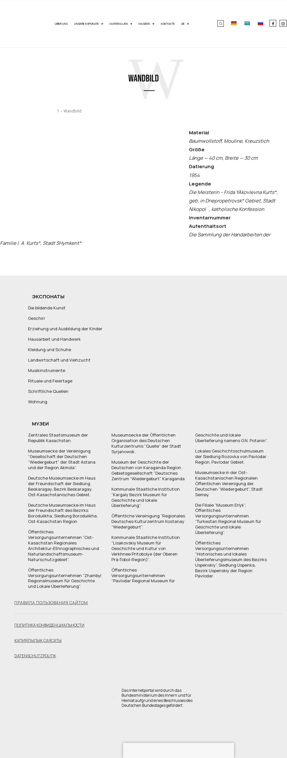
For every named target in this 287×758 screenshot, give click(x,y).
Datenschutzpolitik (35, 655)
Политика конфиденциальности (49, 625)
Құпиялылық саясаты (38, 640)
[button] (220, 23)
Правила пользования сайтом (51, 602)
